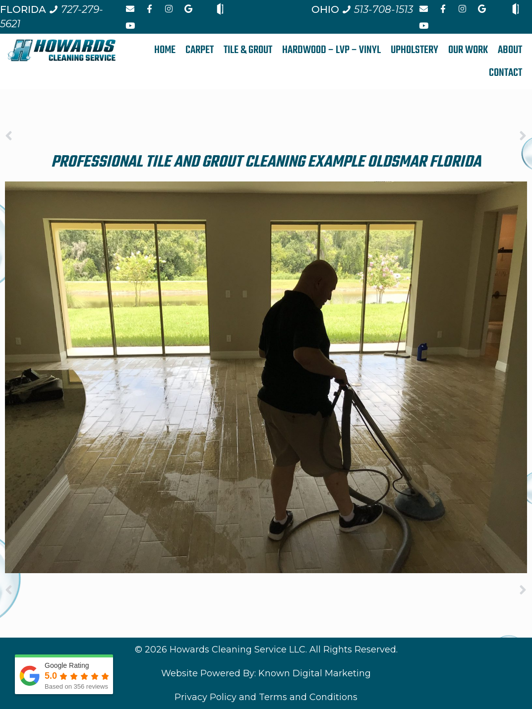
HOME (165, 50)
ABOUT (510, 50)
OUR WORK (468, 50)
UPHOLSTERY (414, 50)
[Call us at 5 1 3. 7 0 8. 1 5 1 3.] (377, 9)
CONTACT (505, 72)
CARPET (199, 50)
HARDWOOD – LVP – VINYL (331, 50)
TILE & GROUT (248, 50)
